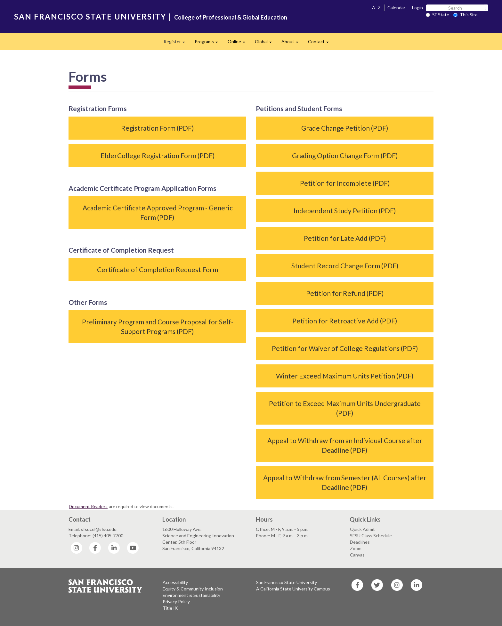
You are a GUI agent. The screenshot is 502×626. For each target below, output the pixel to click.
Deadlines (360, 542)
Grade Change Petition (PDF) (344, 128)
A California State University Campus (293, 588)
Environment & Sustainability (191, 595)
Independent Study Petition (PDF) (345, 211)
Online (239, 43)
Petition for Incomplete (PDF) (345, 183)
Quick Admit (362, 529)
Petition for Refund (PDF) (345, 293)
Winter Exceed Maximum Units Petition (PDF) (344, 376)
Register (177, 43)
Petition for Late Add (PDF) (345, 238)
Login (417, 7)
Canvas (357, 554)
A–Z (376, 7)
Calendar (396, 7)
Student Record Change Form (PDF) (344, 266)
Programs (209, 43)
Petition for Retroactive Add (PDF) (344, 321)
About (292, 43)
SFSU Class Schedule (371, 535)
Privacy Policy (176, 601)
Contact (321, 43)
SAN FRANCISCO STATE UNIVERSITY (90, 16)
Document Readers (88, 506)
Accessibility (175, 582)
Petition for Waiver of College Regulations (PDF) (345, 348)
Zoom (355, 548)
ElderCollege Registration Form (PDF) (158, 155)
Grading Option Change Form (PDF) (345, 155)
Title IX (170, 608)
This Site (465, 14)
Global (266, 43)
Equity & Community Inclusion (193, 588)
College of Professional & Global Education (230, 17)
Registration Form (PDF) (157, 128)
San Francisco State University (286, 582)
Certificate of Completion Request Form (157, 269)
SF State (437, 14)
